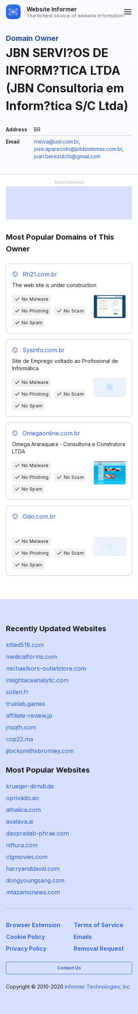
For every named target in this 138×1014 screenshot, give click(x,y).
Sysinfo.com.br (43, 350)
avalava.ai (19, 821)
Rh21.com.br (39, 274)
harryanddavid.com (33, 868)
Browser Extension (33, 925)
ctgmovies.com (26, 857)
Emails (83, 936)
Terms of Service (98, 925)
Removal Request (99, 948)
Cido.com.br (39, 516)
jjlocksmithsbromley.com (40, 751)
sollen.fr (17, 692)
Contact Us (69, 968)
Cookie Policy (25, 936)
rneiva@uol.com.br (56, 141)
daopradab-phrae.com (37, 833)
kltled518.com (25, 645)
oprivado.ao (22, 798)
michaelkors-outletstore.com (46, 668)
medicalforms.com (31, 656)
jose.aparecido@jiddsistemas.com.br (78, 149)
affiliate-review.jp (29, 715)
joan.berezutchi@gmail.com (67, 156)
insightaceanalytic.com (37, 680)
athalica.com (23, 809)
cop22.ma (19, 739)
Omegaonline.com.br (51, 433)
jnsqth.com (21, 727)
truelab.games (25, 703)
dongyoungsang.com (35, 880)
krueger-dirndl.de (30, 786)
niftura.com (22, 845)
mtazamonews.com (33, 892)
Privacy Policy (26, 948)
